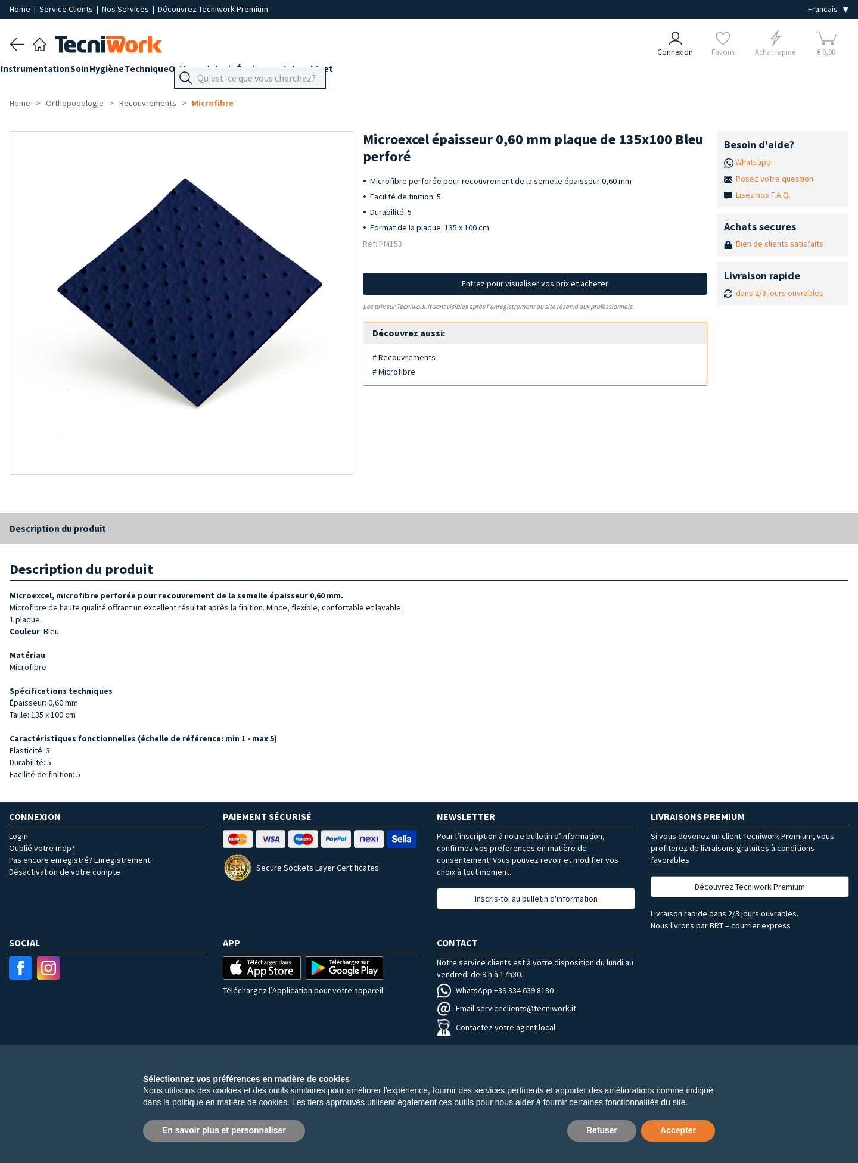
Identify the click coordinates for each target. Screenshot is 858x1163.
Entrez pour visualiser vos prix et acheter (535, 283)
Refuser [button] (601, 1130)
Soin (97, 72)
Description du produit (58, 528)
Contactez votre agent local (496, 1027)
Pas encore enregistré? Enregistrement (79, 860)
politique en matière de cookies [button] (229, 1102)
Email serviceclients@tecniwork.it (506, 1008)
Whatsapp (753, 162)
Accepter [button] (678, 1130)
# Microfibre (393, 371)
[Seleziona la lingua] (828, 9)
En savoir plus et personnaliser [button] (224, 1130)
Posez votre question (774, 178)
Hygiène (133, 72)
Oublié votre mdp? (42, 848)
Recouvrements (147, 103)
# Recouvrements (404, 357)
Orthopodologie (247, 72)
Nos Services (126, 9)
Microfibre (213, 103)
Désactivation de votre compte (64, 871)
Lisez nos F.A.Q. (763, 194)
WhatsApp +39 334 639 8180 (495, 990)
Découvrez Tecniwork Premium (213, 9)
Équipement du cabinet (339, 72)
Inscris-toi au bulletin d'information (536, 898)
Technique (182, 72)
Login (18, 836)
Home (21, 9)
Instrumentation (44, 72)
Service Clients (67, 9)
